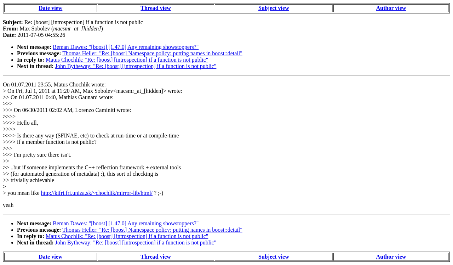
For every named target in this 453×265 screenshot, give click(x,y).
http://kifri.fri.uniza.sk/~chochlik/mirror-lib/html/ (97, 193)
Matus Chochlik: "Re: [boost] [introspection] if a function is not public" (127, 60)
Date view (50, 8)
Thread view (156, 8)
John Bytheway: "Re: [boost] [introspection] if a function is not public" (136, 66)
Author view (391, 8)
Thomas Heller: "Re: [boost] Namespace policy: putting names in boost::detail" (152, 53)
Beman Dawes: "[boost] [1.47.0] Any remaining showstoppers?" (126, 47)
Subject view (273, 8)
